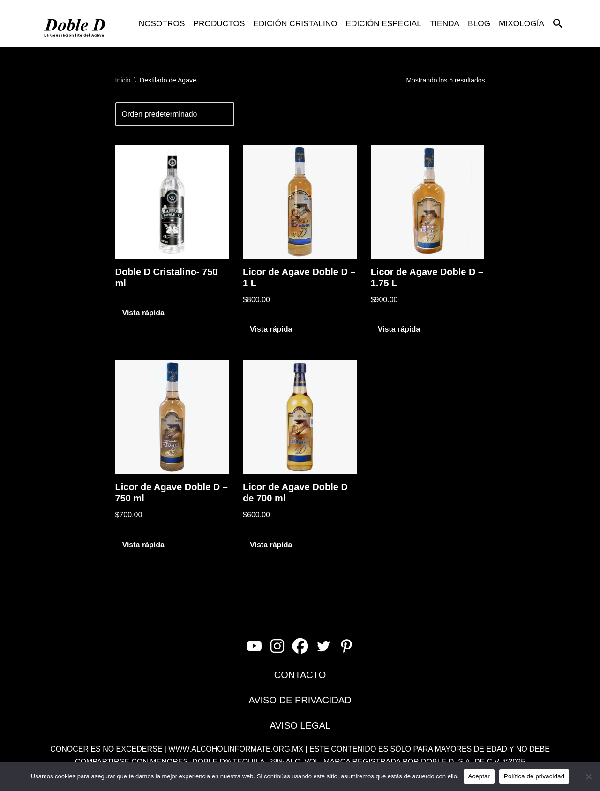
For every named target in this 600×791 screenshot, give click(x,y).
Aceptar (479, 776)
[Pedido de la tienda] (174, 114)
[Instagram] (277, 646)
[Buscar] (557, 23)
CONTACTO (300, 675)
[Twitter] (323, 646)
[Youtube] (254, 646)
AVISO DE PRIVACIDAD (299, 700)
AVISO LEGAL (300, 725)
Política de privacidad (534, 776)
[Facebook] (300, 646)
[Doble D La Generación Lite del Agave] (75, 23)
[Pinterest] (346, 646)
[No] (588, 776)
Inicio (123, 80)
